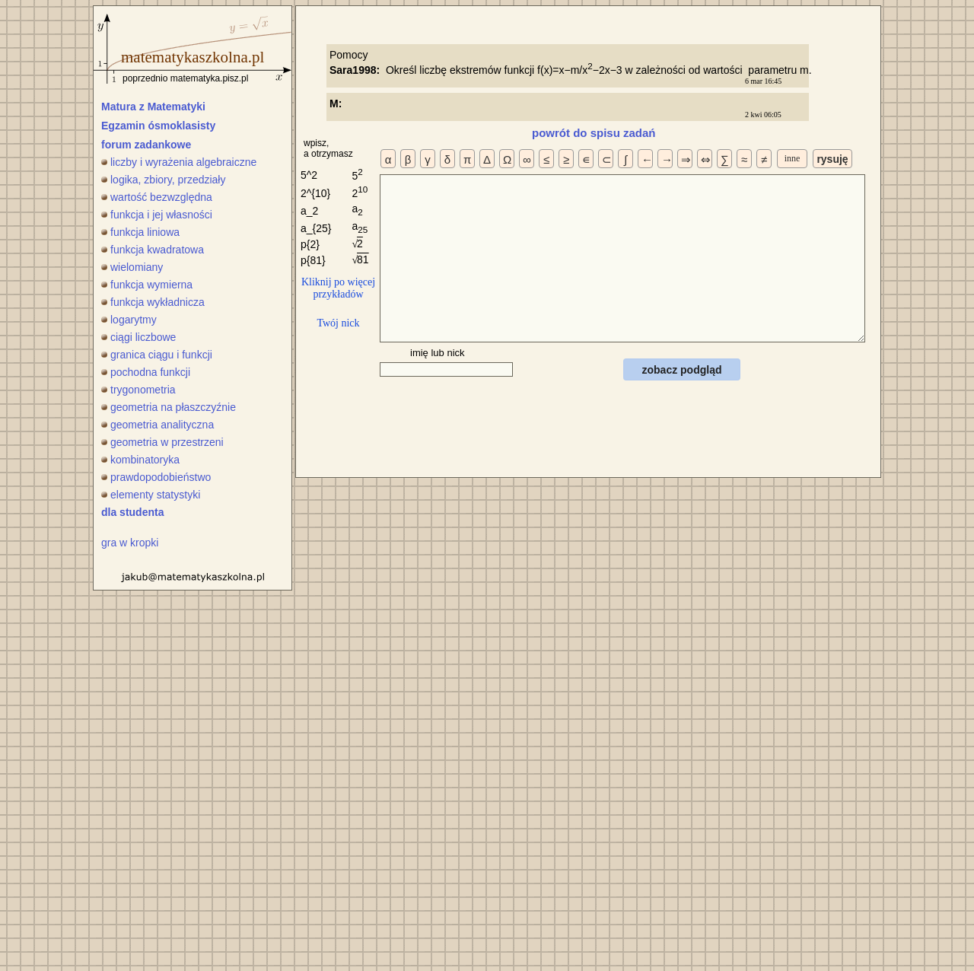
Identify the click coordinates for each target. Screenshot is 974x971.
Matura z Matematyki (153, 106)
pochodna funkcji (145, 372)
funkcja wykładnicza (153, 302)
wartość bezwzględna (156, 197)
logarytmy (129, 320)
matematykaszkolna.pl (192, 57)
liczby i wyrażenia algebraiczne (178, 162)
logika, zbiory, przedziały (163, 180)
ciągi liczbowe (138, 337)
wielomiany (132, 267)
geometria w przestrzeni (162, 442)
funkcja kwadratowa (152, 250)
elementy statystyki (150, 495)
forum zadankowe (146, 144)
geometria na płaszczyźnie (168, 407)
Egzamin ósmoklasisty (158, 125)
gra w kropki (129, 542)
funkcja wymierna (147, 285)
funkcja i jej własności (156, 215)
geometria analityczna (157, 425)
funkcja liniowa (140, 232)
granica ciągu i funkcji (156, 355)
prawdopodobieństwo (156, 477)
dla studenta (132, 512)
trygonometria (138, 390)
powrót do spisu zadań (594, 132)
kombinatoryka (140, 460)
